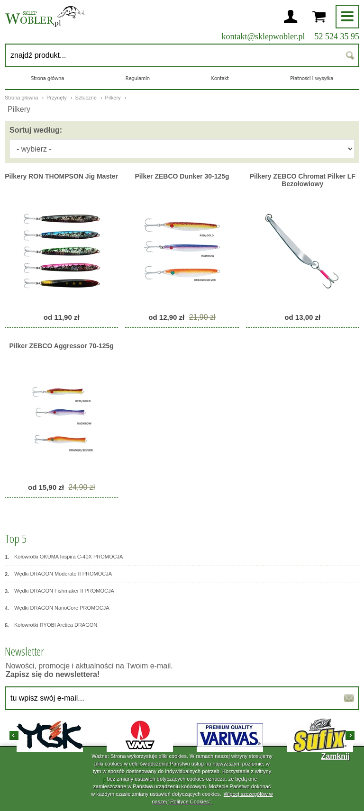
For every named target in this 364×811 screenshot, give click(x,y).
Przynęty (57, 97)
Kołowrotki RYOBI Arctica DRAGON (51, 625)
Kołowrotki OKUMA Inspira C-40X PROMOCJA (64, 557)
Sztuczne (86, 97)
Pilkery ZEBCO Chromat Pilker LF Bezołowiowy (302, 180)
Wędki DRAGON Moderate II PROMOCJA (58, 574)
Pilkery (113, 97)
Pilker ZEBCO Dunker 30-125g (182, 176)
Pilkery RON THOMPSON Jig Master (61, 176)
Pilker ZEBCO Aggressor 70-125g (61, 346)
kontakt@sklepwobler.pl (263, 36)
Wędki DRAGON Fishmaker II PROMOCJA (59, 591)
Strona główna (21, 97)
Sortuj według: (35, 130)
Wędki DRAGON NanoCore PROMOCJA (57, 608)
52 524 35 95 (337, 36)
